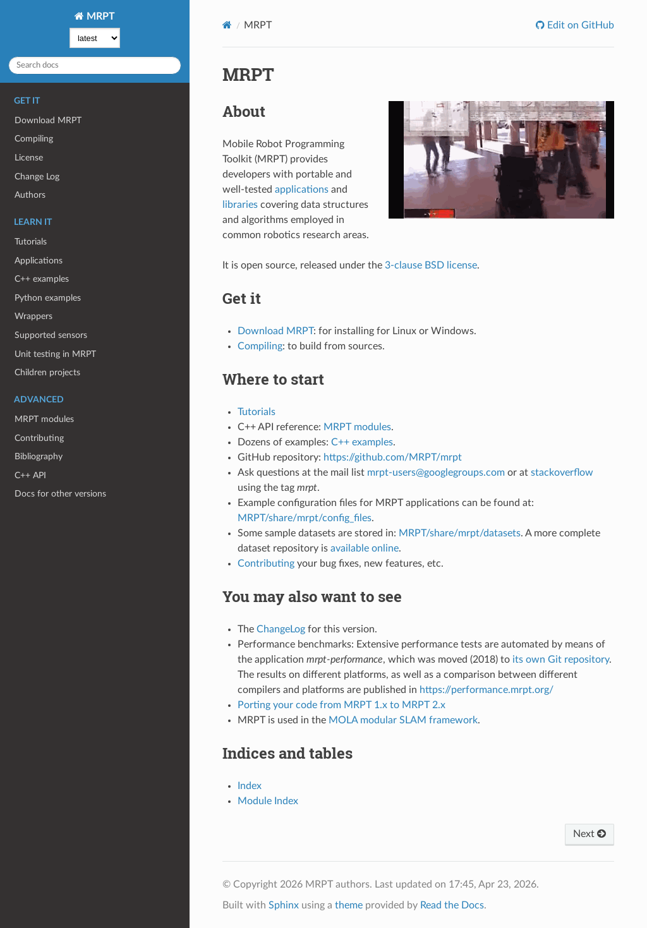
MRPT (99, 16)
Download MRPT (48, 120)
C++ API (30, 475)
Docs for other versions (60, 493)
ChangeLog (281, 629)
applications (302, 189)
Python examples (48, 298)
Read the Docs (452, 905)
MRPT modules (44, 419)
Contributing (39, 438)
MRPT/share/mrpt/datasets (460, 533)
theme (349, 905)
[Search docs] (94, 65)
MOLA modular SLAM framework (403, 720)
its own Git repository (560, 659)
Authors (30, 195)
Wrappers (33, 316)
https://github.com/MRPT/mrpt (393, 457)
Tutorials (31, 241)
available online (364, 548)
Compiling (34, 138)
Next (589, 834)
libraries (240, 205)
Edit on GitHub (579, 25)
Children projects (47, 372)
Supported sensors (51, 335)
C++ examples (42, 279)
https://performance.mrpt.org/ (486, 690)
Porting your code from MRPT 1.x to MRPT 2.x (341, 705)
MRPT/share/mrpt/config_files (305, 518)
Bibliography (39, 456)
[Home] (227, 25)
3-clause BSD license (431, 265)
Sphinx (284, 905)
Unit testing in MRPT (55, 354)
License (29, 157)
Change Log (37, 176)
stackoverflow (562, 472)
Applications (39, 260)
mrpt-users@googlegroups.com (436, 472)
